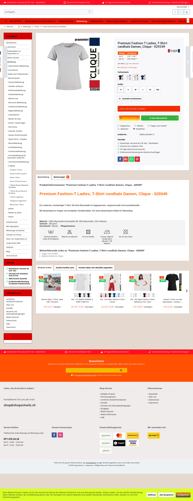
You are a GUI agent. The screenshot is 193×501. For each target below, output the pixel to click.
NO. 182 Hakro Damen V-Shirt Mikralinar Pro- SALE (142, 312)
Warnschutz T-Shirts (16, 217)
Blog (8, 263)
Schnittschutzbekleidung (18, 174)
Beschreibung (43, 189)
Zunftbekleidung (15, 159)
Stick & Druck (11, 268)
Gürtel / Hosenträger (16, 135)
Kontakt (9, 323)
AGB (8, 338)
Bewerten (123, 141)
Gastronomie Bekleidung (18, 78)
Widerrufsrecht (12, 332)
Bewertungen (61, 189)
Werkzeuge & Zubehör (15, 243)
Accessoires (13, 82)
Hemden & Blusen (15, 98)
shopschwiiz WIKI (13, 255)
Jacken (11, 221)
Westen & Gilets (14, 225)
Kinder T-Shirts (14, 190)
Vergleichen (124, 138)
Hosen (11, 229)
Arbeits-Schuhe (12, 70)
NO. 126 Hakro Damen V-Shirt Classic (112, 312)
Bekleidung (11, 74)
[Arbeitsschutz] (97, 33)
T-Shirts (11, 178)
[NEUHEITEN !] (15, 33)
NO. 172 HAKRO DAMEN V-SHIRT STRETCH (82, 312)
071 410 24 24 (11, 453)
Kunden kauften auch (65, 280)
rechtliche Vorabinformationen (14, 315)
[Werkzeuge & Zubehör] (117, 33)
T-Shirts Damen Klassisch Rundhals (18, 198)
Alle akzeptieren (166, 495)
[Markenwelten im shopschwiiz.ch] (40, 33)
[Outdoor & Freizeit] (139, 33)
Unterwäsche (13, 127)
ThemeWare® (120, 480)
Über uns (10, 319)
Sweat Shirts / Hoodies (17, 151)
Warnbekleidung (15, 155)
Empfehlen (139, 141)
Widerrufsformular (108, 429)
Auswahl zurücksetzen (130, 110)
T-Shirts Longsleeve (16, 209)
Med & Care (13, 110)
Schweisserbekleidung (17, 119)
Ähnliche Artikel (44, 280)
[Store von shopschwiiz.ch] (163, 33)
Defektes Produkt (108, 408)
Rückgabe (105, 423)
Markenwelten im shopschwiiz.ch (13, 64)
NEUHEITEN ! (11, 55)
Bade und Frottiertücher (18, 86)
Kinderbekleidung (15, 106)
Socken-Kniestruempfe (17, 147)
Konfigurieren (183, 495)
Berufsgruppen (12, 238)
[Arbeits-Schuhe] (66, 33)
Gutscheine (11, 59)
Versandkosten (91, 477)
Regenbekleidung (15, 123)
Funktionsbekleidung (17, 163)
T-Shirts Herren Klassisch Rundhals (18, 204)
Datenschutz (11, 335)
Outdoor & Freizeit (13, 247)
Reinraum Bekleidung (17, 115)
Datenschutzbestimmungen (86, 390)
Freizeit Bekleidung (16, 94)
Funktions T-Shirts (15, 182)
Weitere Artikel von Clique (51, 268)
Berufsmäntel (14, 90)
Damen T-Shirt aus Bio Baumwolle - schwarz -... (173, 312)
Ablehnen (152, 495)
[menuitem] (173, 6)
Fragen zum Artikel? (157, 138)
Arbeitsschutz (12, 234)
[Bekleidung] (82, 33)
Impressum (11, 342)
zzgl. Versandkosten (132, 76)
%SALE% (9, 259)
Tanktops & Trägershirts (17, 213)
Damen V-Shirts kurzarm (18, 186)
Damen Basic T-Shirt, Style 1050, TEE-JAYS (52, 312)
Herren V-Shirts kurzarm (18, 193)
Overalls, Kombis (15, 143)
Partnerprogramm (108, 411)
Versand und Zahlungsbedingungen (15, 327)
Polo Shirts (12, 139)
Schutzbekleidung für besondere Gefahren (17, 168)
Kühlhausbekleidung (16, 102)
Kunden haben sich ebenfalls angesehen (96, 280)
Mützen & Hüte (14, 131)
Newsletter (153, 408)
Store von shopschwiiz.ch (16, 251)
